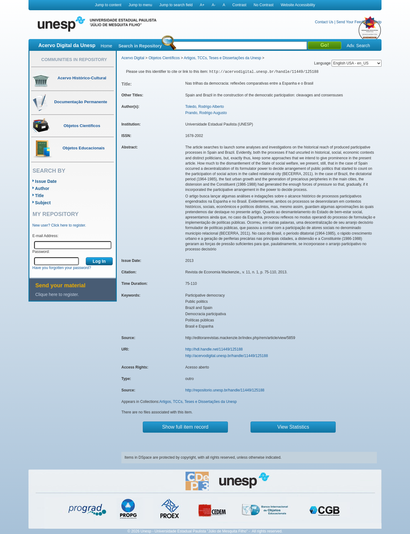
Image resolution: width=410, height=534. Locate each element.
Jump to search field (176, 5)
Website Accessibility (298, 5)
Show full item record (185, 427)
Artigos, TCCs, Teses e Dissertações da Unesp (222, 58)
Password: (41, 251)
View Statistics (293, 427)
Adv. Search (358, 45)
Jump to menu (140, 5)
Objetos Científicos (164, 58)
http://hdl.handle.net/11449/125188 (214, 349)
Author (42, 188)
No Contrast (263, 5)
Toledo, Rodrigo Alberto (204, 106)
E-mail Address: (46, 236)
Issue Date (46, 181)
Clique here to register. (57, 294)
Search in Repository (140, 45)
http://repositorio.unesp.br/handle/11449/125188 (224, 390)
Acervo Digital (132, 58)
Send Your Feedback (353, 22)
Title (39, 195)
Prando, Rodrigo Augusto (206, 113)
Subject (43, 202)
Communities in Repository (74, 59)
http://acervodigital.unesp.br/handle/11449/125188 (226, 356)
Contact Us (324, 22)
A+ (202, 5)
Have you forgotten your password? (62, 268)
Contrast (239, 5)
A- (214, 5)
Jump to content (108, 5)
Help (378, 22)
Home (106, 45)
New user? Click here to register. (59, 225)
